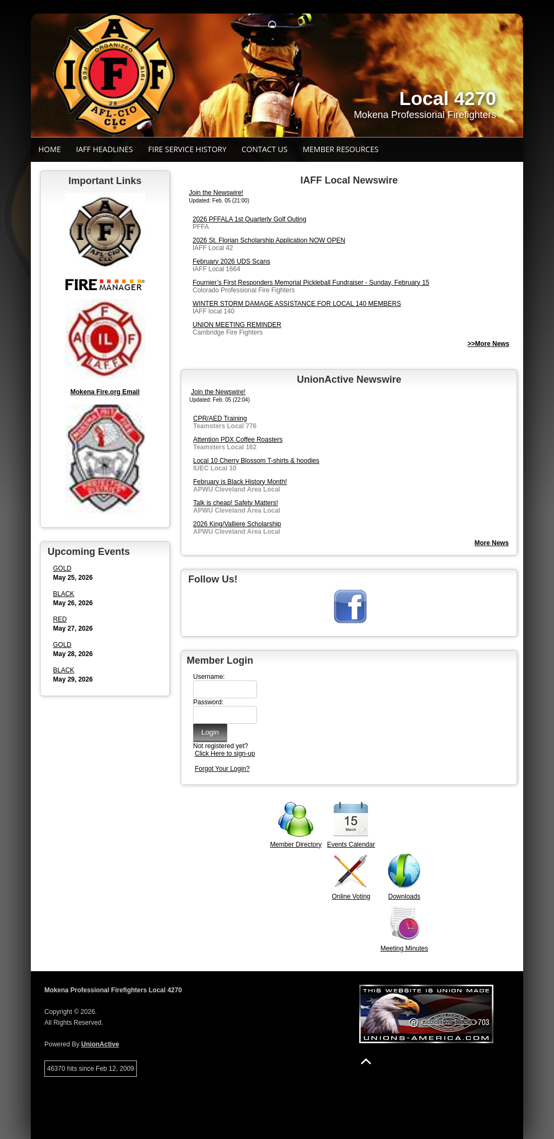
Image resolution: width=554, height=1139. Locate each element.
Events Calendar (351, 844)
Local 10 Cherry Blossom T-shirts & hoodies (256, 460)
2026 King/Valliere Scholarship (237, 524)
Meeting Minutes (404, 948)
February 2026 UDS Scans (231, 261)
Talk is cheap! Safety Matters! (235, 503)
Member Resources (340, 149)
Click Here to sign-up (225, 753)
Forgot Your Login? (222, 769)
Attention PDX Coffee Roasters (237, 439)
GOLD (62, 568)
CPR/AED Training (220, 418)
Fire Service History (187, 149)
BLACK (63, 594)
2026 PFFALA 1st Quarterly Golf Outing (249, 219)
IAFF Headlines (104, 149)
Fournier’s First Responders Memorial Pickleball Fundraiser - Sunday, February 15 (311, 282)
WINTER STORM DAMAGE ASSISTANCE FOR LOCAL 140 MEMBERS (297, 303)
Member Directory (295, 844)
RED (60, 619)
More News (491, 543)
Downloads (404, 896)
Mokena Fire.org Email (105, 392)
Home (49, 149)
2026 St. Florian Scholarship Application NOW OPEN (269, 240)
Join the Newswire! (216, 193)
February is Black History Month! (240, 482)
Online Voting (351, 896)
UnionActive (100, 1044)
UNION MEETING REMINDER (237, 325)
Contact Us (265, 149)
